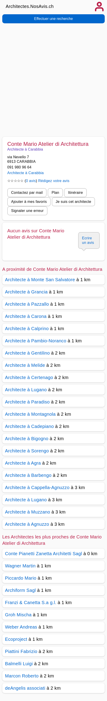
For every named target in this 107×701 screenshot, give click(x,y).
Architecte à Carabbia (25, 173)
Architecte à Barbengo (28, 475)
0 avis (31, 181)
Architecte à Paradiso (27, 401)
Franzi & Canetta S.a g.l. (30, 602)
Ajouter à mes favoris (29, 202)
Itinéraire (75, 192)
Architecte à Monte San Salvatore (40, 279)
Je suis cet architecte (73, 202)
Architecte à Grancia (26, 291)
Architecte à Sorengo (27, 450)
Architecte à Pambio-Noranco (35, 340)
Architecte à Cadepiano (29, 426)
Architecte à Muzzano (27, 511)
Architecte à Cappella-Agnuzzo (37, 487)
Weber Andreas (21, 626)
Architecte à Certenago (29, 377)
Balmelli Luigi (19, 663)
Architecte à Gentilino (27, 352)
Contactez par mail (27, 192)
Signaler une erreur (27, 211)
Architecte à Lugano (26, 389)
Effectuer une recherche (53, 19)
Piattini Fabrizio (21, 651)
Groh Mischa (18, 614)
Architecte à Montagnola (30, 414)
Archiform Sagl (20, 590)
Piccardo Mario (20, 578)
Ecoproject (16, 639)
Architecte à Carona (26, 316)
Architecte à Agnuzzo (27, 524)
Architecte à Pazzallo (27, 304)
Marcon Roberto (22, 675)
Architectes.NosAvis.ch (30, 6)
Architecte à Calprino (27, 328)
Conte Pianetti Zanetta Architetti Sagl (43, 553)
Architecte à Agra (23, 463)
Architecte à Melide (25, 365)
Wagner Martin (20, 565)
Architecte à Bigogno (26, 438)
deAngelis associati (25, 688)
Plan (55, 192)
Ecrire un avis (88, 240)
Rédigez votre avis (53, 181)
